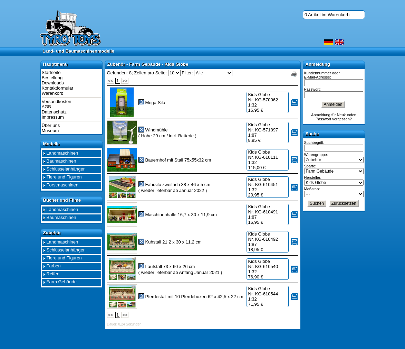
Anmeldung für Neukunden (333, 115)
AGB (46, 106)
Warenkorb (53, 93)
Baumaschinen (61, 161)
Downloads (53, 82)
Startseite (51, 72)
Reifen (53, 273)
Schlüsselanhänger (66, 169)
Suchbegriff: (314, 142)
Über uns (51, 125)
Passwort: (312, 89)
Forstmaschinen (62, 184)
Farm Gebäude (62, 281)
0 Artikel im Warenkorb (327, 14)
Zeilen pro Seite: (150, 72)
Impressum (53, 117)
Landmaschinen (62, 153)
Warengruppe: (316, 155)
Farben (54, 265)
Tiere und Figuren (64, 177)
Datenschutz (54, 111)
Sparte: (310, 166)
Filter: (187, 72)
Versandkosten (56, 101)
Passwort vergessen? (334, 119)
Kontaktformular (58, 88)
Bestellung (52, 77)
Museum (50, 130)
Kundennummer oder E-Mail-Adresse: (322, 75)
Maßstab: (312, 189)
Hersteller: (312, 177)
